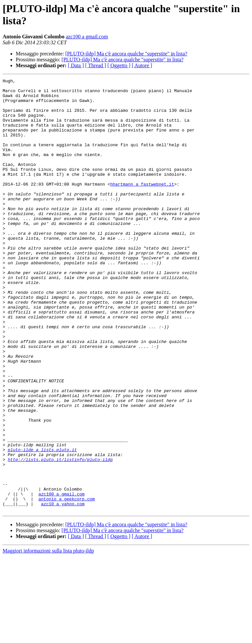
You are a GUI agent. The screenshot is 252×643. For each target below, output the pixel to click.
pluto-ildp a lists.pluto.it (42, 524)
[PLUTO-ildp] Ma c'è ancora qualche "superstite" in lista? (126, 53)
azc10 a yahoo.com (63, 589)
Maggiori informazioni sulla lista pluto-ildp (48, 637)
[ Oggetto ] (118, 65)
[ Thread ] (95, 65)
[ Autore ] (142, 65)
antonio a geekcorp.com (66, 583)
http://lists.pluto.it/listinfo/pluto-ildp (60, 536)
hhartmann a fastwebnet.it (142, 206)
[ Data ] (76, 65)
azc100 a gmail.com (87, 36)
